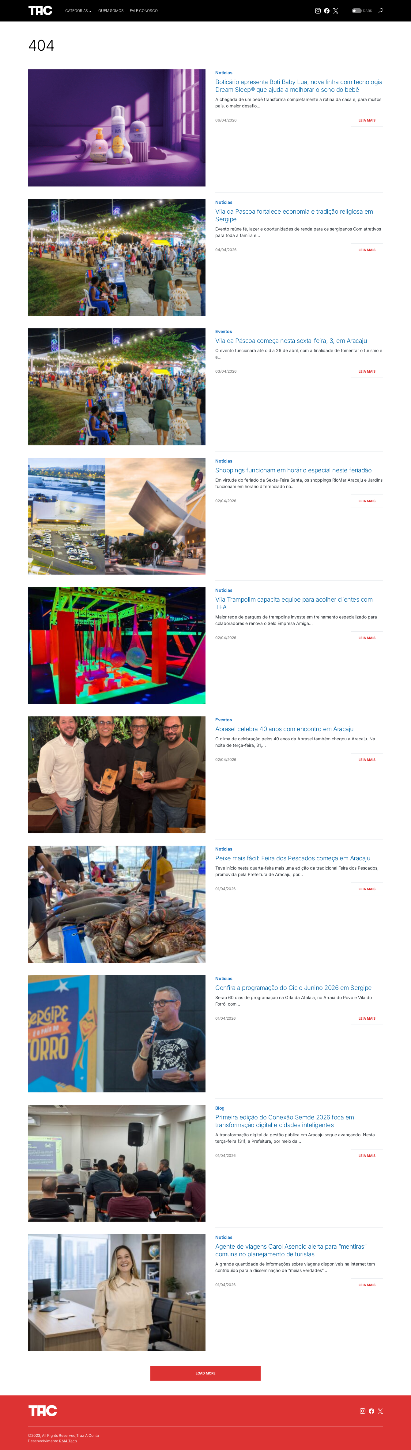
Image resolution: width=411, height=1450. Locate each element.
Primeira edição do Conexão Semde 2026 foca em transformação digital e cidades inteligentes (284, 1121)
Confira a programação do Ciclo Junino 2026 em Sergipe (293, 987)
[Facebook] (327, 11)
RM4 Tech (68, 1441)
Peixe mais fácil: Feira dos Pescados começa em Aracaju (292, 858)
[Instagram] (318, 11)
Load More (206, 1373)
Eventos (223, 331)
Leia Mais (367, 120)
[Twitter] (335, 11)
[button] (361, 11)
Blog (219, 1108)
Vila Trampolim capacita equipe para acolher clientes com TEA (293, 603)
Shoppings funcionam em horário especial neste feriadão (293, 470)
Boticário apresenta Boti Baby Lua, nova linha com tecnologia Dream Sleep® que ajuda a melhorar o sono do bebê (298, 85)
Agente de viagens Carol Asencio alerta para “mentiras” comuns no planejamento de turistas (290, 1250)
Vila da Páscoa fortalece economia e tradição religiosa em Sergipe (294, 215)
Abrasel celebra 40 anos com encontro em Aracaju (284, 729)
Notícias (223, 72)
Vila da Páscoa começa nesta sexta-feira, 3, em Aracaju (291, 340)
